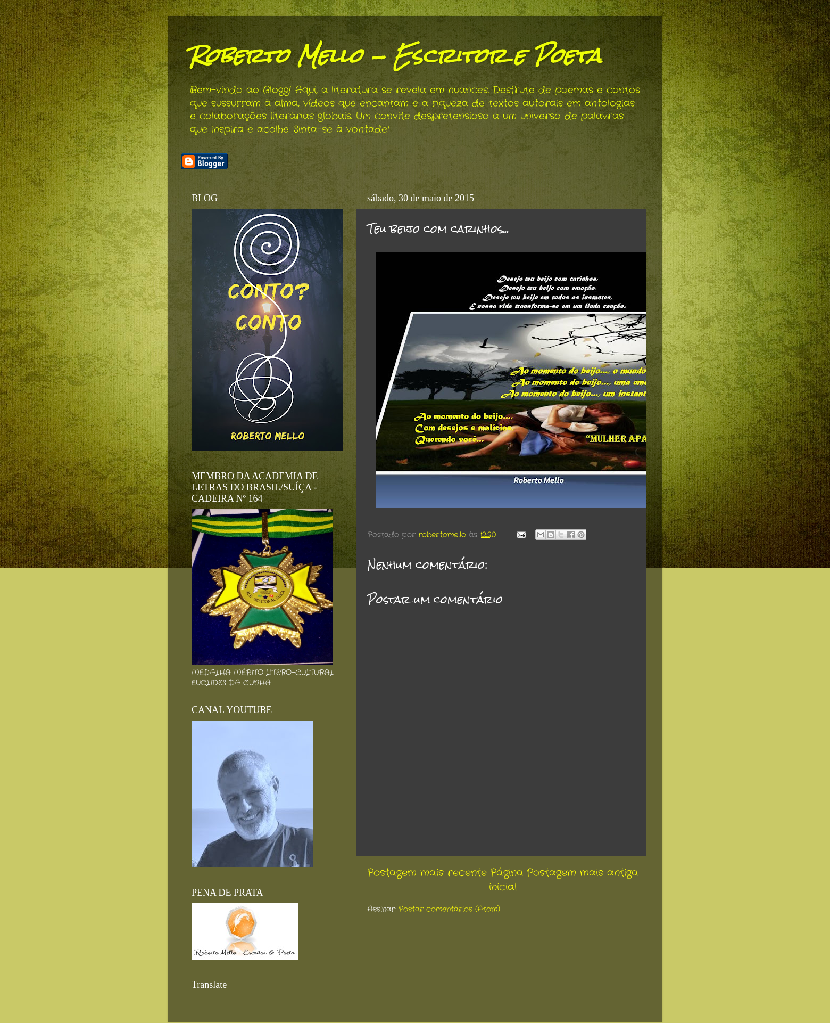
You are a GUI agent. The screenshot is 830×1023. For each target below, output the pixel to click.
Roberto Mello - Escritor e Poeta (395, 55)
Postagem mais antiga (582, 873)
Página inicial (506, 880)
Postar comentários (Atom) (449, 909)
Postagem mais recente (427, 873)
